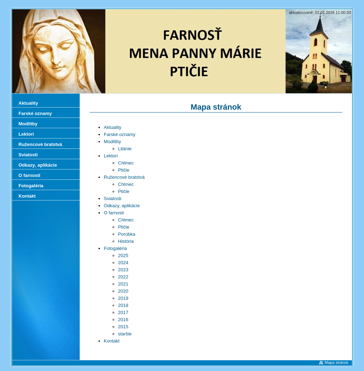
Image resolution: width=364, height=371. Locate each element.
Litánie (125, 148)
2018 (123, 305)
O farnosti (114, 212)
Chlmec (126, 163)
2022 (123, 276)
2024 (123, 262)
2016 (123, 319)
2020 (123, 291)
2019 (123, 298)
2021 (123, 284)
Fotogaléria (115, 248)
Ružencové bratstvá (124, 177)
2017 (123, 312)
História (126, 241)
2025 (123, 255)
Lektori (111, 155)
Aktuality (112, 127)
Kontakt (111, 341)
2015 (123, 326)
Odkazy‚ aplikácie (122, 205)
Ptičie (123, 170)
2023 (123, 269)
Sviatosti (112, 198)
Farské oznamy (119, 134)
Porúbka (126, 234)
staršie (125, 333)
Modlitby (112, 141)
